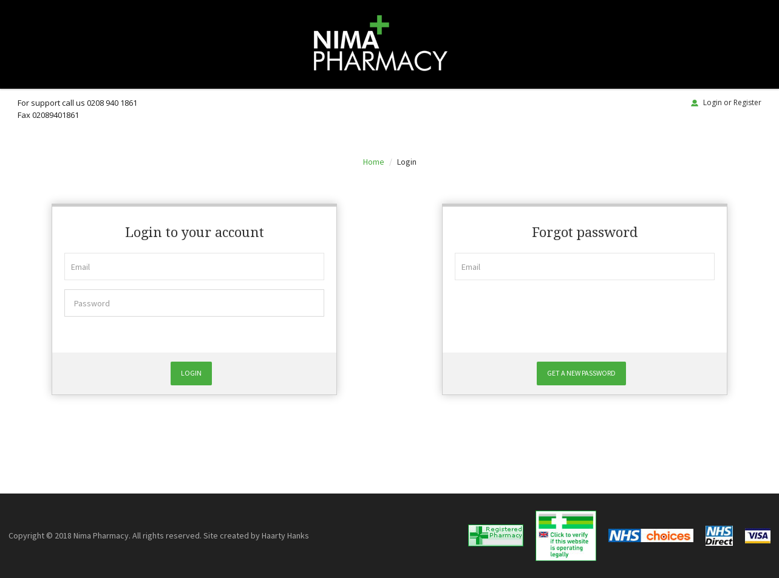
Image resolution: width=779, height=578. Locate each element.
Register (747, 102)
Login (712, 102)
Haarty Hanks (285, 535)
